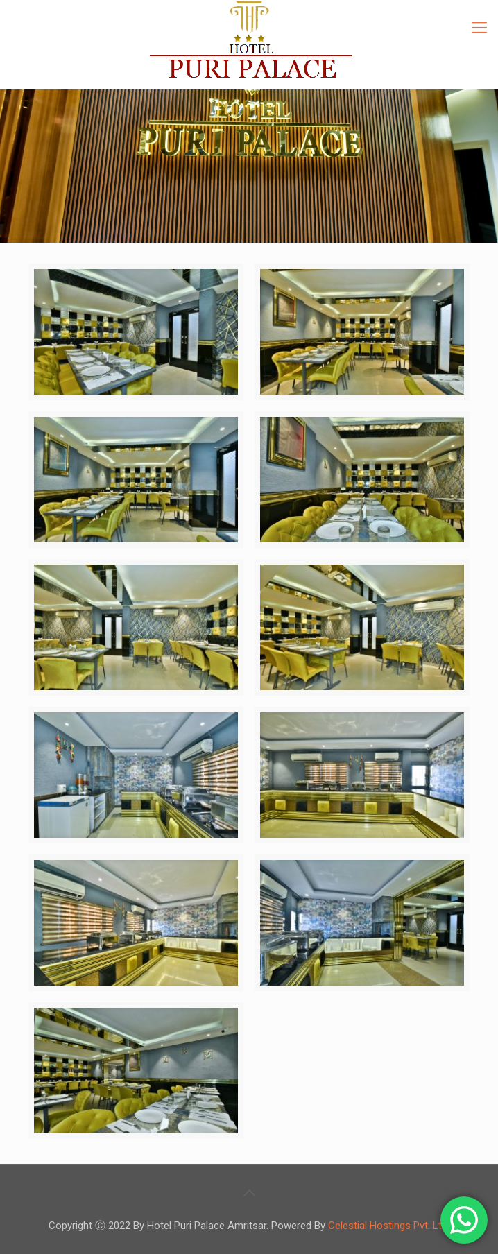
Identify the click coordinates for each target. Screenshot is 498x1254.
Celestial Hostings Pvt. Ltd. (388, 1225)
